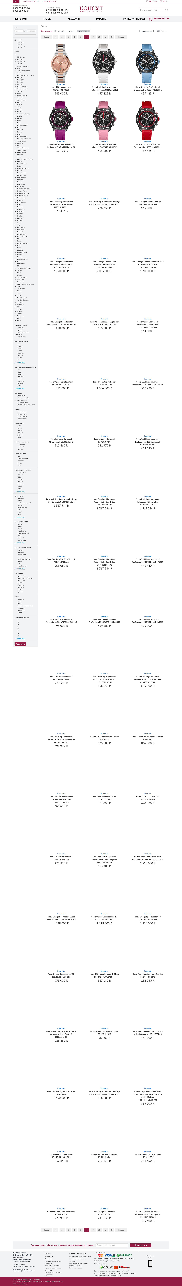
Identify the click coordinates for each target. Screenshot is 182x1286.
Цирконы (19, 583)
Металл (19, 360)
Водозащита (19, 423)
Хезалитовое (21, 419)
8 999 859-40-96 (21, 10)
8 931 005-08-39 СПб (57, 12)
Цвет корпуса (20, 496)
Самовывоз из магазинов (78, 1263)
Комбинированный (23, 503)
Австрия (19, 481)
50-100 (18, 430)
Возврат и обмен (75, 1266)
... (62, 37)
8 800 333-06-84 (21, 8)
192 (166, 31)
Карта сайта (49, 1275)
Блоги (52, 1272)
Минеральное (21, 414)
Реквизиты (48, 1263)
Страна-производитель (23, 470)
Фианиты (19, 585)
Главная (44, 26)
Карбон (19, 355)
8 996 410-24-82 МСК (57, 10)
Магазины (48, 1259)
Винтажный (20, 610)
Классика (19, 599)
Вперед (121, 37)
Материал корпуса (21, 341)
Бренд (17, 51)
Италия (18, 479)
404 (111, 37)
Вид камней (19, 573)
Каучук (18, 374)
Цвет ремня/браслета (23, 547)
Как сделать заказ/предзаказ (80, 1256)
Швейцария (20, 472)
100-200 (19, 433)
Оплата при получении (77, 1259)
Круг (18, 456)
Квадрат (19, 461)
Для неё (19, 45)
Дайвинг (19, 449)
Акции (47, 1272)
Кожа (18, 372)
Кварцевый (20, 396)
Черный (19, 505)
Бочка (18, 463)
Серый (18, 512)
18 (17, 629)
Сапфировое (21, 412)
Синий (18, 514)
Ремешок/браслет (21, 325)
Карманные (20, 337)
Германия (19, 484)
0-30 (18, 426)
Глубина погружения (22, 442)
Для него (19, 42)
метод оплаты (115, 1261)
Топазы (18, 589)
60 (158, 31)
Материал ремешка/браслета (25, 367)
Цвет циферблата (21, 522)
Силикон (19, 376)
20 (17, 633)
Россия (18, 486)
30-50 (18, 428)
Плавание (20, 444)
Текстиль (19, 381)
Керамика (19, 353)
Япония (19, 475)
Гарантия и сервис (75, 1268)
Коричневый (20, 540)
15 (17, 622)
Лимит (18, 613)
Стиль (17, 596)
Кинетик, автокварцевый (25, 405)
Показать (20, 644)
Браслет (19, 330)
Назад (46, 37)
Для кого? (18, 40)
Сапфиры (19, 587)
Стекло (17, 409)
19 (17, 631)
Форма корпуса (20, 454)
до (25, 31)
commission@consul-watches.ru (24, 1271)
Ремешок (19, 328)
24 (154, 31)
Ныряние (19, 447)
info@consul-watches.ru (21, 1261)
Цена (16, 28)
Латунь (18, 357)
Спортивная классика (24, 606)
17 (17, 627)
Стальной (19, 498)
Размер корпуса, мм (22, 617)
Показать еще (20, 362)
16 (17, 624)
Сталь (18, 344)
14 (17, 620)
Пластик (19, 346)
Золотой (19, 500)
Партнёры (48, 1270)
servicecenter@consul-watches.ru (24, 1266)
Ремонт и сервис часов (53, 1261)
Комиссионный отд (31, 1)
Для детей (20, 47)
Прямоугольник (21, 458)
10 (99, 37)
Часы (16, 1)
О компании (49, 1256)
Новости (59, 1272)
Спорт (18, 603)
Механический (21, 402)
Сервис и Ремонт (50, 1)
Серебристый (21, 507)
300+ (18, 437)
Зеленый (19, 538)
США (18, 477)
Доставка (72, 1261)
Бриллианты (20, 576)
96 (162, 31)
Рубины (19, 592)
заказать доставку (108, 1271)
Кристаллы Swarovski (23, 578)
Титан (18, 348)
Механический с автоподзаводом (22, 399)
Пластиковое (21, 416)
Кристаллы (20, 580)
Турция (18, 488)
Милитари (20, 608)
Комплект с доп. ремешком (22, 333)
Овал (18, 465)
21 (17, 636)
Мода (18, 601)
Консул (91, 9)
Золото (18, 351)
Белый (18, 510)
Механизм (18, 393)
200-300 (19, 435)
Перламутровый (22, 533)
